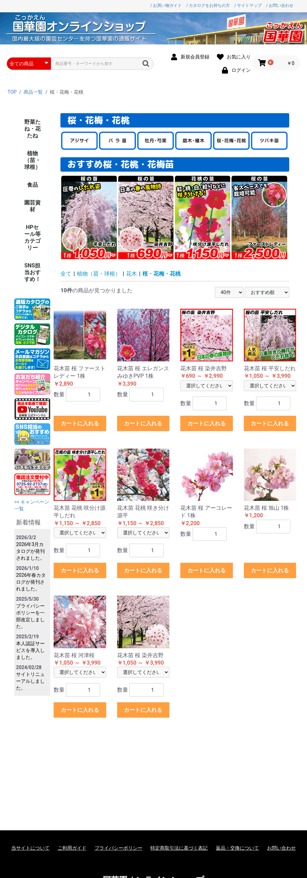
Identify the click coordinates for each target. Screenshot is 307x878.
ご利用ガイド (72, 848)
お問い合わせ (281, 848)
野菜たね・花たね (32, 129)
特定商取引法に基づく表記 (179, 848)
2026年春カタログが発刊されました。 (31, 581)
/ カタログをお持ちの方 (208, 5)
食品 (32, 185)
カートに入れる (80, 423)
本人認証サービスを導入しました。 (30, 650)
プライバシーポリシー (118, 848)
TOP (12, 92)
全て (65, 273)
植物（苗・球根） (32, 160)
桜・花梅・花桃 (161, 273)
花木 (131, 273)
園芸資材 (32, 206)
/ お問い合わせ (279, 5)
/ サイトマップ (248, 5)
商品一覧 (33, 92)
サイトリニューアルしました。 (30, 681)
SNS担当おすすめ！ (32, 272)
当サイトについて (30, 848)
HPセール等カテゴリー (32, 237)
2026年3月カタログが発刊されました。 (30, 551)
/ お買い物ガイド (166, 5)
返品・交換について (237, 848)
